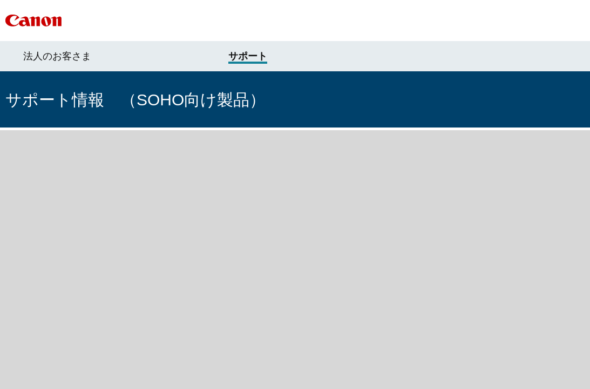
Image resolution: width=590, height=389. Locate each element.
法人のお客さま (57, 56)
